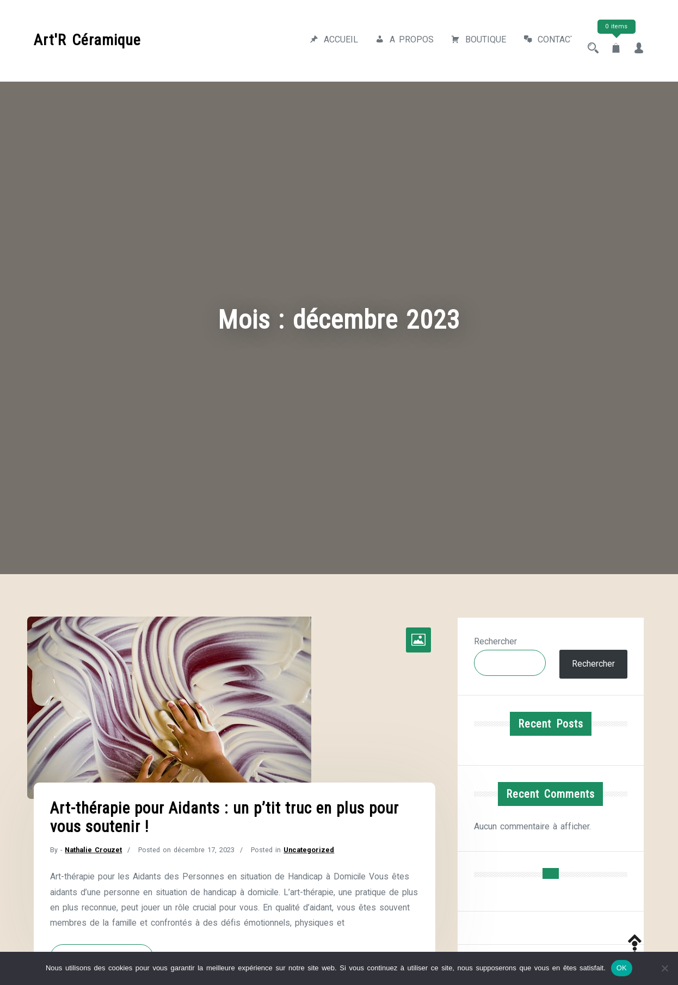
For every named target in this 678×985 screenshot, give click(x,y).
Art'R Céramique (87, 37)
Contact (539, 40)
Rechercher (495, 636)
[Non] (664, 968)
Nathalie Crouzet (93, 845)
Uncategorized (311, 845)
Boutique (468, 40)
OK (622, 968)
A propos (394, 40)
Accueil (323, 40)
